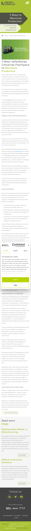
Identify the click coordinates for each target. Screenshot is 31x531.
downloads (18, 515)
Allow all (15, 279)
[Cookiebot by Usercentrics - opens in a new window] (18, 245)
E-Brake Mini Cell (18, 151)
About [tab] (25, 250)
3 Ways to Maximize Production (17, 35)
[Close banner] (28, 245)
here (22, 162)
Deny (15, 285)
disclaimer (25, 515)
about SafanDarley (8, 515)
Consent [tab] (5, 250)
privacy (16, 517)
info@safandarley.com (10, 528)
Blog (6, 35)
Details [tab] (15, 250)
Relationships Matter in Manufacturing (14, 430)
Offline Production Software (12, 461)
